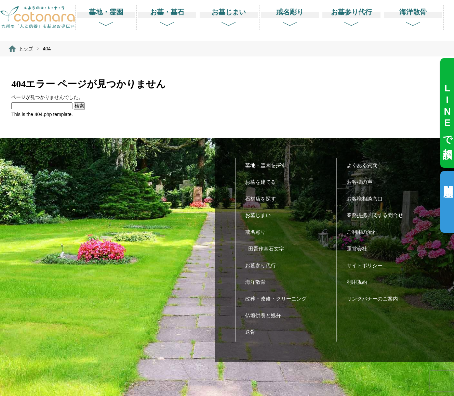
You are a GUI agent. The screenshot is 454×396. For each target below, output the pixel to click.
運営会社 (359, 249)
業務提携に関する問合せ (377, 215)
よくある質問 (365, 165)
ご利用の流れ (365, 232)
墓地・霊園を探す (268, 165)
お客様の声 (362, 182)
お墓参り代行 (263, 265)
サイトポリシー (367, 265)
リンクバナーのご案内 (375, 299)
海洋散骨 (258, 282)
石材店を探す (263, 199)
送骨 (253, 332)
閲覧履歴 (448, 180)
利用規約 (359, 282)
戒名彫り (258, 232)
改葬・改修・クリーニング (278, 299)
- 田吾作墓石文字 (267, 249)
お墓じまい (260, 215)
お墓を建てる (263, 182)
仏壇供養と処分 (265, 315)
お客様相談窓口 (367, 199)
